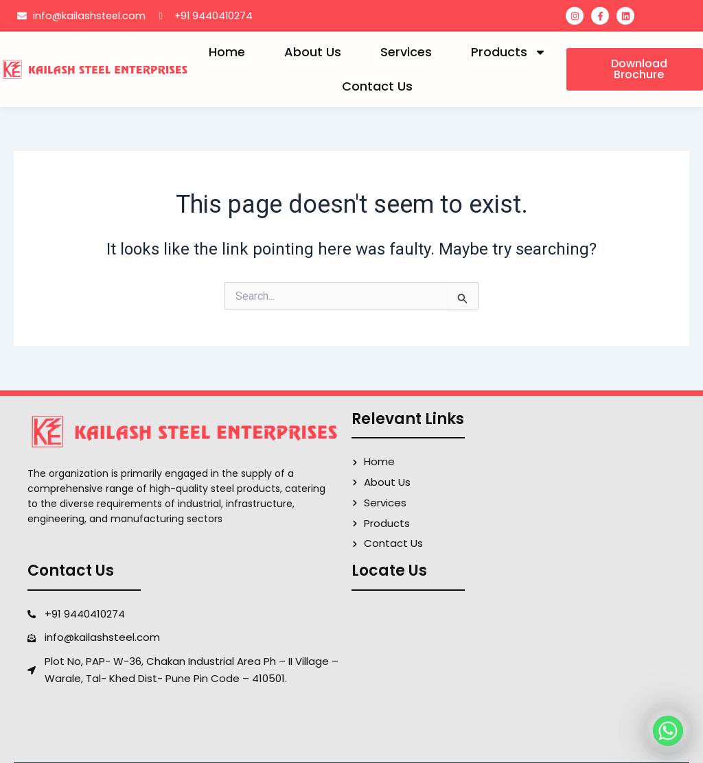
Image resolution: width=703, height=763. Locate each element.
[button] (634, 69)
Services (406, 51)
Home (227, 51)
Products (508, 52)
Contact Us (377, 86)
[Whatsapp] (668, 731)
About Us (312, 51)
